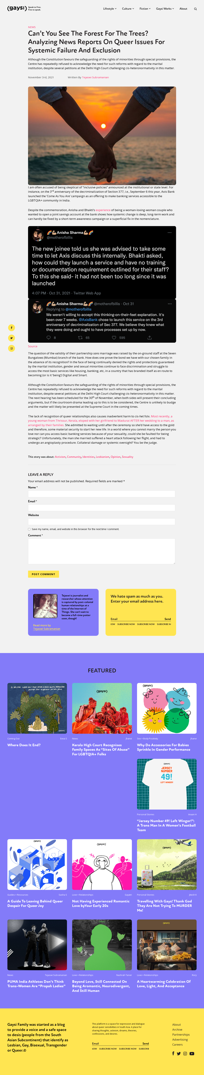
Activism (60, 457)
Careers (177, 1044)
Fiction (144, 8)
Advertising (180, 1039)
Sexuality (127, 457)
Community (74, 457)
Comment (35, 535)
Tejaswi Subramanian (95, 77)
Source (32, 346)
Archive (177, 1029)
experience (103, 210)
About (183, 8)
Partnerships (181, 1034)
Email (32, 501)
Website (33, 515)
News (32, 27)
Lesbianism (102, 457)
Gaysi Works (163, 8)
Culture (127, 8)
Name (33, 487)
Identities (88, 457)
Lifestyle (108, 8)
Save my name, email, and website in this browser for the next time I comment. (75, 529)
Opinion (116, 457)
